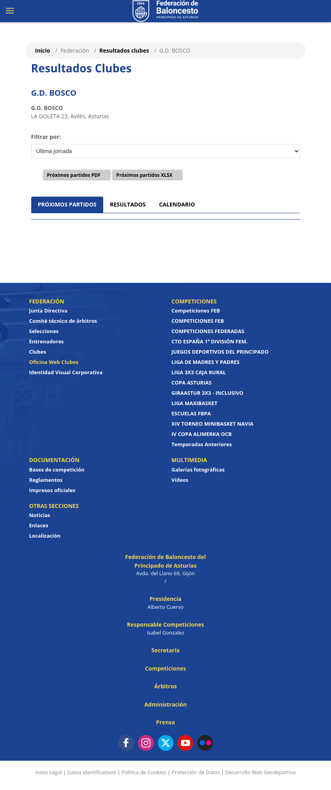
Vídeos (180, 479)
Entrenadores (46, 341)
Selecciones (44, 331)
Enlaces (38, 525)
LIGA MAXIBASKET (195, 403)
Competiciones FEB (196, 310)
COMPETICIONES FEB (198, 320)
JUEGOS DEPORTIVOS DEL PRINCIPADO (220, 351)
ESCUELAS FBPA (191, 413)
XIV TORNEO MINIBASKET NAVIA (212, 423)
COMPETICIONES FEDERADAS (208, 331)
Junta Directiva (48, 310)
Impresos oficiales (52, 490)
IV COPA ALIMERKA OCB (202, 434)
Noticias (39, 515)
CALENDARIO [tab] (177, 204)
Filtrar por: (46, 136)
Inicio (42, 50)
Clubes (37, 351)
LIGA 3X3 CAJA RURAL (199, 372)
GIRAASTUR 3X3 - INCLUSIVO (208, 392)
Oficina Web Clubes (54, 362)
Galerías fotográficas (198, 469)
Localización (45, 535)
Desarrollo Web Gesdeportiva (260, 772)
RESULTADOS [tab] (128, 204)
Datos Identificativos (91, 772)
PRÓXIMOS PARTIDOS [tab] (67, 204)
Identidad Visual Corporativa (66, 372)
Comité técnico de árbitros (63, 320)
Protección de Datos (196, 772)
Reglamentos (46, 479)
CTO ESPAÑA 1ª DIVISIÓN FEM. (210, 341)
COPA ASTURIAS (192, 382)
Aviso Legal (48, 772)
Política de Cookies (143, 772)
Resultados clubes (124, 50)
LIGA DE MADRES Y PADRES (206, 362)
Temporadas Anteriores (202, 444)
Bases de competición (57, 469)
